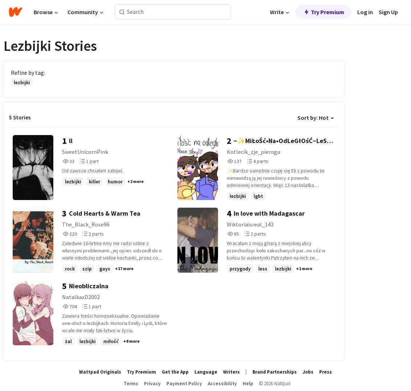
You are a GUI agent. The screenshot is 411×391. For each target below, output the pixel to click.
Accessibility (222, 383)
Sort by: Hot (315, 117)
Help (248, 383)
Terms (131, 383)
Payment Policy (184, 383)
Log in (365, 12)
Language (205, 372)
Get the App (175, 372)
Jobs (308, 372)
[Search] (122, 12)
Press (325, 372)
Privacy (152, 383)
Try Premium (323, 12)
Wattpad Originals (100, 372)
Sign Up (388, 12)
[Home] (15, 12)
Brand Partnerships (274, 372)
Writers (231, 372)
